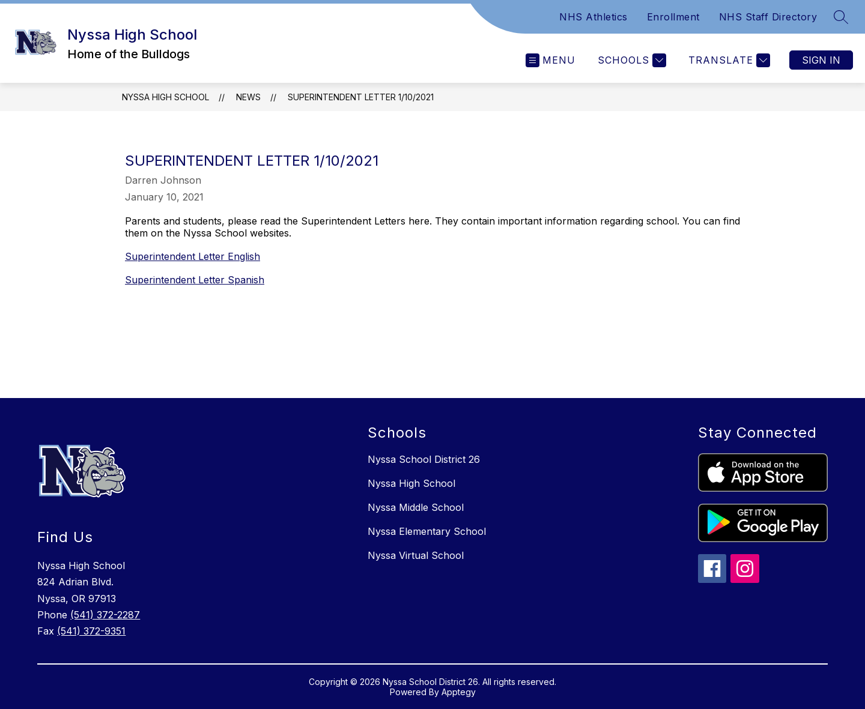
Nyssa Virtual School (416, 555)
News (248, 97)
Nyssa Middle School (416, 507)
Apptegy (459, 692)
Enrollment (673, 17)
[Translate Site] (727, 60)
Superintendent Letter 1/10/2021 (361, 97)
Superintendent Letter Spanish (194, 280)
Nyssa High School (165, 97)
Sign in (821, 60)
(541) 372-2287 (105, 615)
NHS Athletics (593, 17)
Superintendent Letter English (192, 256)
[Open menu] (550, 60)
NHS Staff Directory (768, 17)
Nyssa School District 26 (424, 459)
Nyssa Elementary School (427, 531)
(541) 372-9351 (91, 631)
